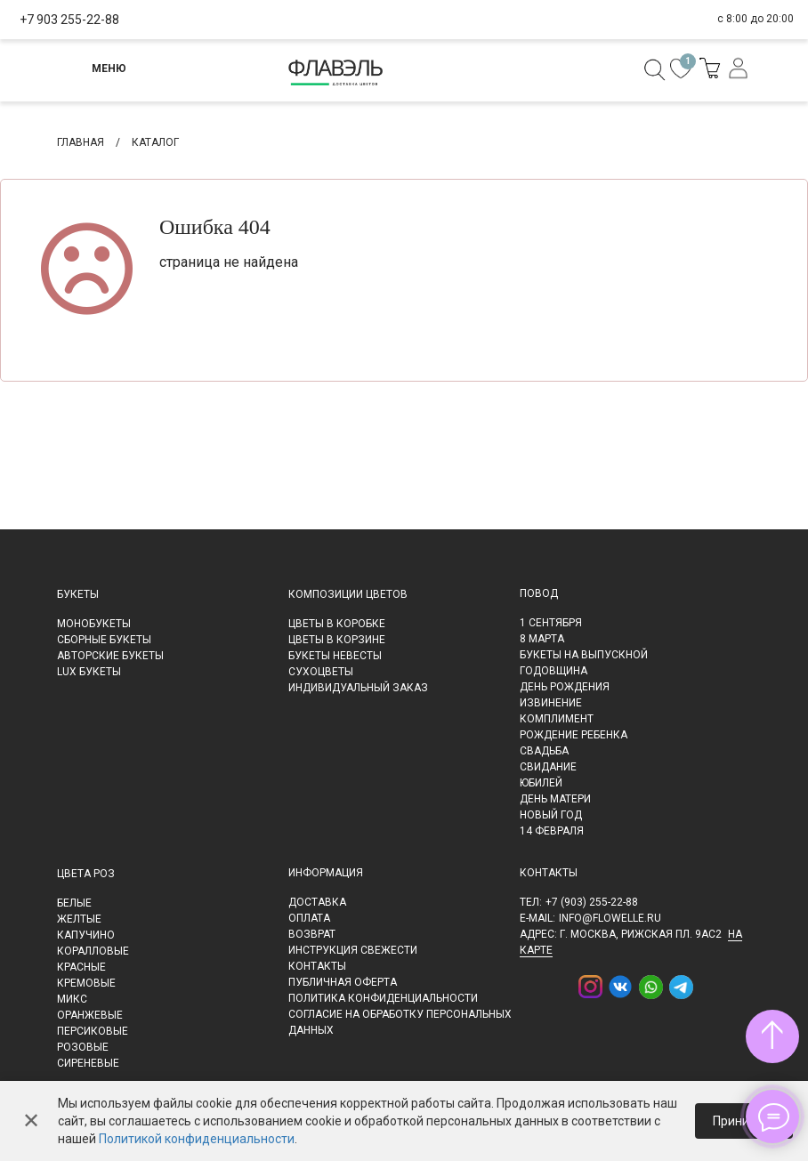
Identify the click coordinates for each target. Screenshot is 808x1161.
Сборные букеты (104, 639)
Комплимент (557, 719)
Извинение (551, 703)
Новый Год (551, 815)
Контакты (317, 966)
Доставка (317, 902)
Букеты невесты (335, 655)
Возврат (311, 934)
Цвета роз (86, 873)
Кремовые (86, 983)
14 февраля (552, 831)
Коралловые (93, 951)
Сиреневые (88, 1063)
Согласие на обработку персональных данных (400, 1022)
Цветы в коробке (336, 623)
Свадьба (544, 751)
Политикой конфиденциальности (197, 1139)
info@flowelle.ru (610, 918)
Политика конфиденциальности (383, 998)
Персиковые (92, 1031)
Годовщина (553, 671)
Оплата (309, 918)
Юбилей (541, 783)
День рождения (565, 687)
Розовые (83, 1047)
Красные (81, 967)
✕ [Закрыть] (31, 1121)
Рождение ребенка (573, 735)
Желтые (79, 919)
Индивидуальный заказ (358, 687)
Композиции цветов (348, 594)
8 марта (542, 639)
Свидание (548, 767)
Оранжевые (90, 1015)
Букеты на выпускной (584, 655)
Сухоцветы (320, 671)
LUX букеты (89, 671)
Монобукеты (94, 623)
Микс (72, 999)
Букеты (78, 594)
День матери (555, 799)
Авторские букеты (110, 655)
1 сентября (551, 623)
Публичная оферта (342, 982)
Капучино (86, 935)
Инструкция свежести (352, 950)
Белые (74, 903)
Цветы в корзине (336, 639)
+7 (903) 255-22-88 (591, 902)
